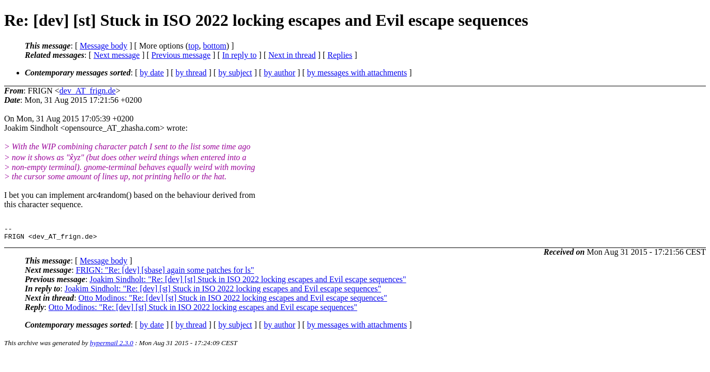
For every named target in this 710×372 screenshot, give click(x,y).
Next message (117, 55)
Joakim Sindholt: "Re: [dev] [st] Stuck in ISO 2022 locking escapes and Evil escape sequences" (247, 282)
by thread (191, 72)
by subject (235, 72)
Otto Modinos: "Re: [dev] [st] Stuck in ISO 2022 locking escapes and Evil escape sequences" (233, 301)
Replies (339, 55)
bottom (214, 45)
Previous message (181, 55)
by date (152, 72)
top (193, 45)
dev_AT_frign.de (87, 90)
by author (279, 72)
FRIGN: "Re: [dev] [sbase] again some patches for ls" (165, 273)
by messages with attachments (357, 72)
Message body (103, 45)
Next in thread (292, 55)
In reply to (239, 55)
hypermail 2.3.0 (111, 346)
